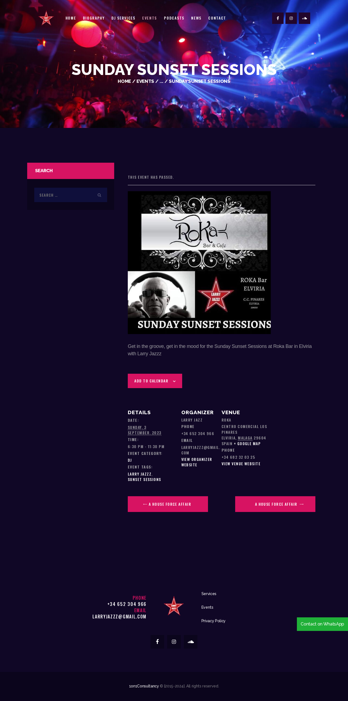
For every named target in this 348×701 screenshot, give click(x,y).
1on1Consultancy (144, 686)
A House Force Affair (169, 504)
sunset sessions (144, 479)
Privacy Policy (213, 621)
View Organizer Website (196, 461)
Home (124, 81)
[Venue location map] (292, 423)
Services (208, 594)
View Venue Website (241, 463)
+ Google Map (247, 443)
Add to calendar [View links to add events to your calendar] (151, 380)
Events (145, 81)
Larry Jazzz (139, 474)
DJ (130, 460)
